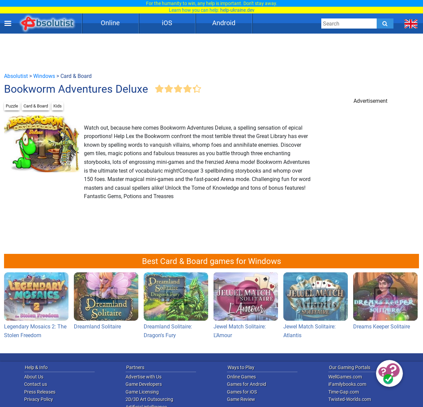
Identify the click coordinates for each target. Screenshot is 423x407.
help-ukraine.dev (237, 10)
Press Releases (39, 392)
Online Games (241, 376)
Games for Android (246, 384)
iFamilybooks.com (347, 384)
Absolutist (16, 76)
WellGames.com (345, 376)
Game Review (241, 399)
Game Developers (144, 384)
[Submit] (385, 23)
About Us (33, 376)
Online (110, 23)
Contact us (35, 384)
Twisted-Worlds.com (349, 399)
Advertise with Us (143, 376)
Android (223, 23)
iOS (167, 23)
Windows (44, 76)
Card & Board (35, 105)
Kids (57, 105)
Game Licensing (142, 392)
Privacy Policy (38, 399)
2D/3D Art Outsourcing (149, 399)
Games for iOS (242, 392)
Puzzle (12, 105)
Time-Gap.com (343, 392)
